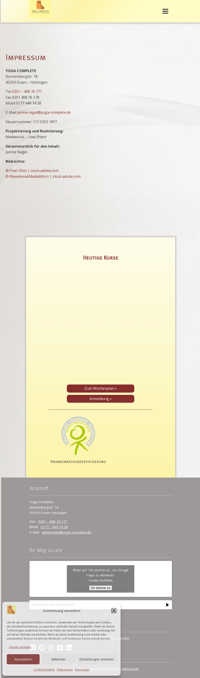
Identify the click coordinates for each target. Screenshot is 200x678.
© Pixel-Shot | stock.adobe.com (32, 170)
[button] (114, 610)
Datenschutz (65, 669)
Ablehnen (58, 659)
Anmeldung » (101, 398)
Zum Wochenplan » (100, 388)
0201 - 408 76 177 (52, 521)
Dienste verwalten (20, 647)
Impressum (82, 669)
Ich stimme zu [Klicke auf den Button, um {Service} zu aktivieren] (100, 588)
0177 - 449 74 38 (54, 527)
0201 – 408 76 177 (27, 91)
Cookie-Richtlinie (44, 669)
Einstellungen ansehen (96, 659)
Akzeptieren (23, 659)
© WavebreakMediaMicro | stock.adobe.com (43, 176)
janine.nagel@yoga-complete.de (44, 112)
